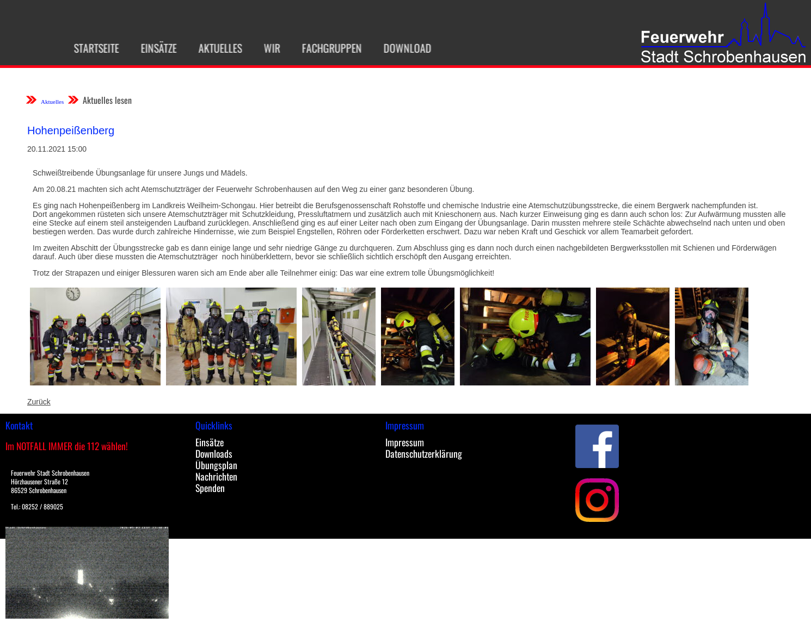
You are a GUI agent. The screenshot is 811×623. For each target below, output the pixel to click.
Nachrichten (216, 476)
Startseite (92, 48)
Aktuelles (216, 48)
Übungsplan (216, 465)
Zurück (39, 401)
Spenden (210, 488)
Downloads (213, 453)
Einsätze (155, 48)
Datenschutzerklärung (423, 453)
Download (404, 48)
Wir (268, 48)
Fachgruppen (328, 48)
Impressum (404, 442)
